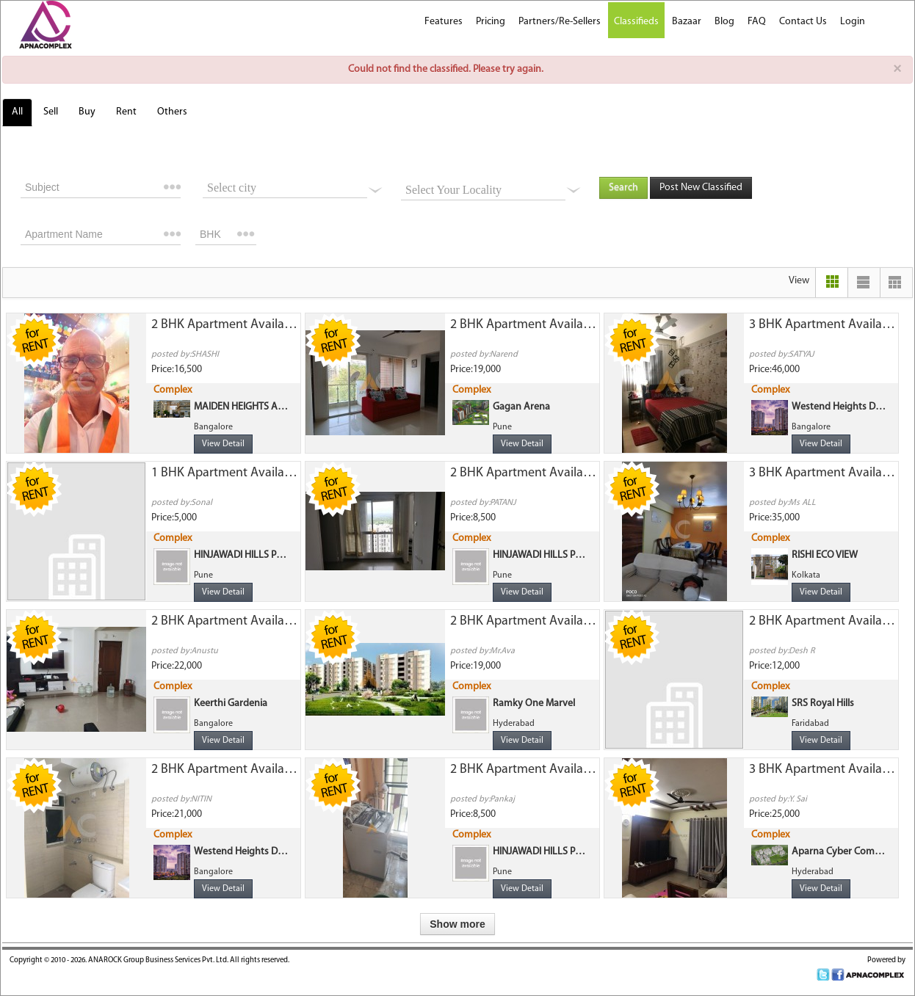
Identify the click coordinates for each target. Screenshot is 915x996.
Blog (724, 21)
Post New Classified (700, 187)
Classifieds (636, 21)
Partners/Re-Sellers (559, 21)
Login (852, 21)
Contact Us (803, 21)
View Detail (223, 444)
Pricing (490, 21)
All (17, 111)
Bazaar (686, 21)
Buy (87, 111)
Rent (126, 111)
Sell (50, 111)
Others (172, 111)
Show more (457, 924)
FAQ (757, 21)
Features (443, 21)
